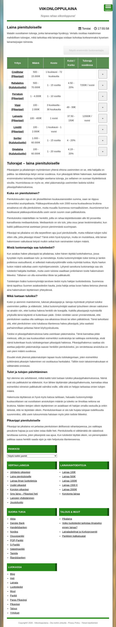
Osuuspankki (17, 536)
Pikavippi (15, 604)
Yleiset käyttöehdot (90, 623)
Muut (12, 591)
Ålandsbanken (17, 557)
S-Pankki (15, 544)
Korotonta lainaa (71, 493)
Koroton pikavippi (19, 489)
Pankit (13, 595)
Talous (13, 608)
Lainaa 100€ (68, 472)
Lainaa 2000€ (69, 489)
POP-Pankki (16, 540)
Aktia (12, 518)
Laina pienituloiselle (20, 476)
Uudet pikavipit (18, 485)
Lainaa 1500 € (70, 485)
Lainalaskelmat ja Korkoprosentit (79, 531)
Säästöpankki (17, 549)
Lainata (14, 582)
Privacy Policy (74, 623)
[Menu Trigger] (108, 7)
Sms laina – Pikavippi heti (24, 493)
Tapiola (14, 553)
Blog (12, 574)
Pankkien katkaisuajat (74, 536)
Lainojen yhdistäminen (22, 498)
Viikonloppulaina (58, 9)
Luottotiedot (16, 587)
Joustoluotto (16, 502)
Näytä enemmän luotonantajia (86, 50)
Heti (12, 578)
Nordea (14, 531)
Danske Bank (17, 523)
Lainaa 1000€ (69, 480)
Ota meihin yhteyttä (58, 623)
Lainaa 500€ (68, 476)
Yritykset (14, 612)
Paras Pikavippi (18, 600)
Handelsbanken (18, 527)
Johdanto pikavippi (20, 472)
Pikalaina (67, 518)
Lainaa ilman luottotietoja (23, 480)
